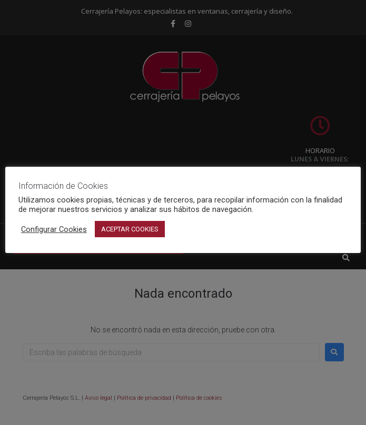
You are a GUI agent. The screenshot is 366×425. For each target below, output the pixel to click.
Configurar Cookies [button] (54, 229)
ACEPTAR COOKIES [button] (130, 229)
